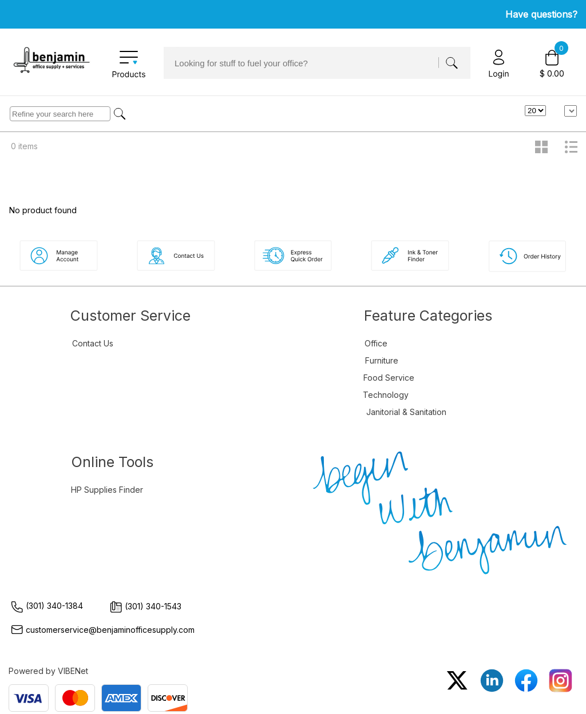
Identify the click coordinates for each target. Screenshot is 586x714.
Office (376, 343)
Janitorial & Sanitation (406, 412)
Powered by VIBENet (48, 671)
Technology (386, 395)
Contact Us (92, 343)
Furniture (381, 360)
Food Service (388, 377)
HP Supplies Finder (107, 489)
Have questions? (541, 14)
